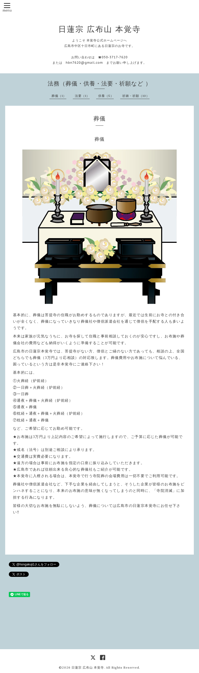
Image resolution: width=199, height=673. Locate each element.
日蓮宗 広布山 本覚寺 (99, 29)
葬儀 (99, 139)
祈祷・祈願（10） (136, 96)
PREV (83, 538)
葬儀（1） (59, 96)
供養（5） (106, 96)
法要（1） (82, 96)
